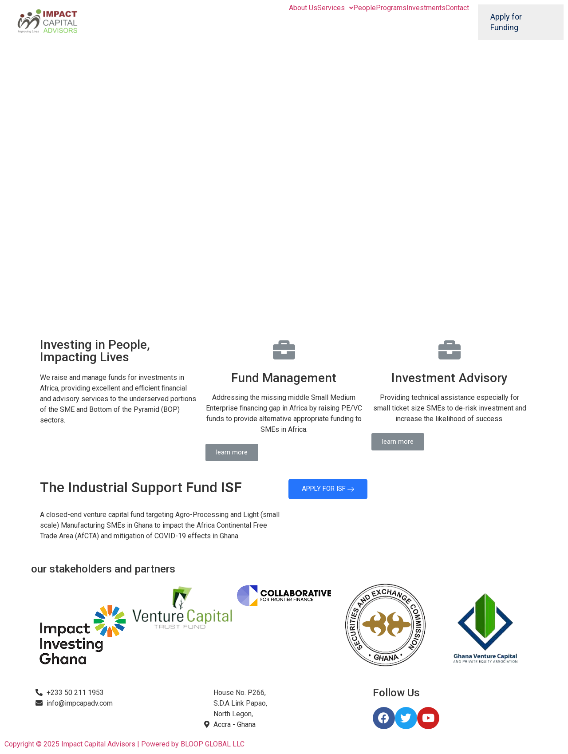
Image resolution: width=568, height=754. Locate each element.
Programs (391, 8)
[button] (231, 452)
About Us (303, 8)
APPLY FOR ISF (328, 489)
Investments (426, 8)
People (364, 8)
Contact (457, 8)
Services (335, 8)
